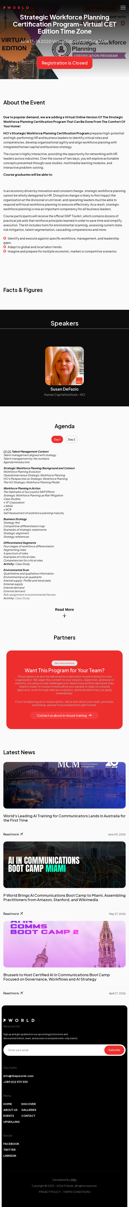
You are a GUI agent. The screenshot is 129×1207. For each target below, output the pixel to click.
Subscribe (114, 1050)
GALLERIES (28, 1110)
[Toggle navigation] (123, 7)
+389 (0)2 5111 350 (15, 1082)
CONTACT (28, 1115)
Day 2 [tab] (71, 439)
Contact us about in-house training (64, 715)
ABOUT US (10, 1110)
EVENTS (8, 1115)
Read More (64, 612)
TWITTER (9, 1149)
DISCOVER (28, 1104)
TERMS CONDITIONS (76, 1192)
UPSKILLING (11, 1122)
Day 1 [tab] (57, 439)
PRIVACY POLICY (50, 1192)
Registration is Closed (65, 63)
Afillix (74, 1179)
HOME (7, 1104)
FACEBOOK (11, 1144)
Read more (13, 834)
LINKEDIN (9, 1155)
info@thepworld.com (18, 1076)
